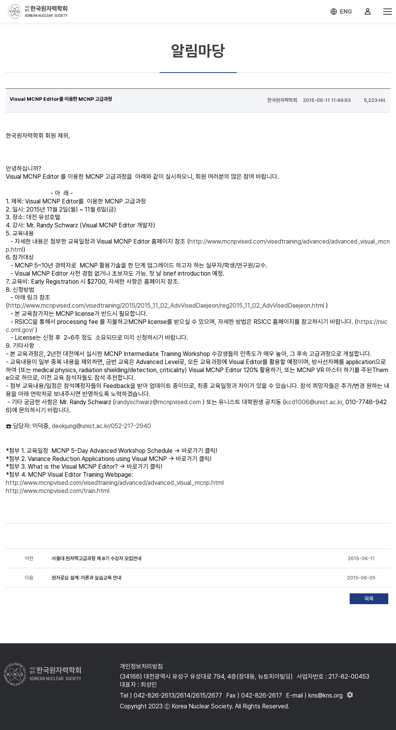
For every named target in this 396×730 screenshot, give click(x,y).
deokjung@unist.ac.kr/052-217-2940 (101, 426)
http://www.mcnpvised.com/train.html (57, 491)
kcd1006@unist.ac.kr (313, 402)
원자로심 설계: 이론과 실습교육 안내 (86, 578)
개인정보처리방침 (141, 666)
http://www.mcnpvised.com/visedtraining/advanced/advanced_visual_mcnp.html (115, 482)
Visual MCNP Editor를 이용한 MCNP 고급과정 (61, 99)
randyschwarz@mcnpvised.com (158, 402)
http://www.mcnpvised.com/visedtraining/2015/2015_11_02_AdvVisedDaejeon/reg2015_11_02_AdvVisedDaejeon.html (166, 305)
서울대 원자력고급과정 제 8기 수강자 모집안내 (96, 558)
